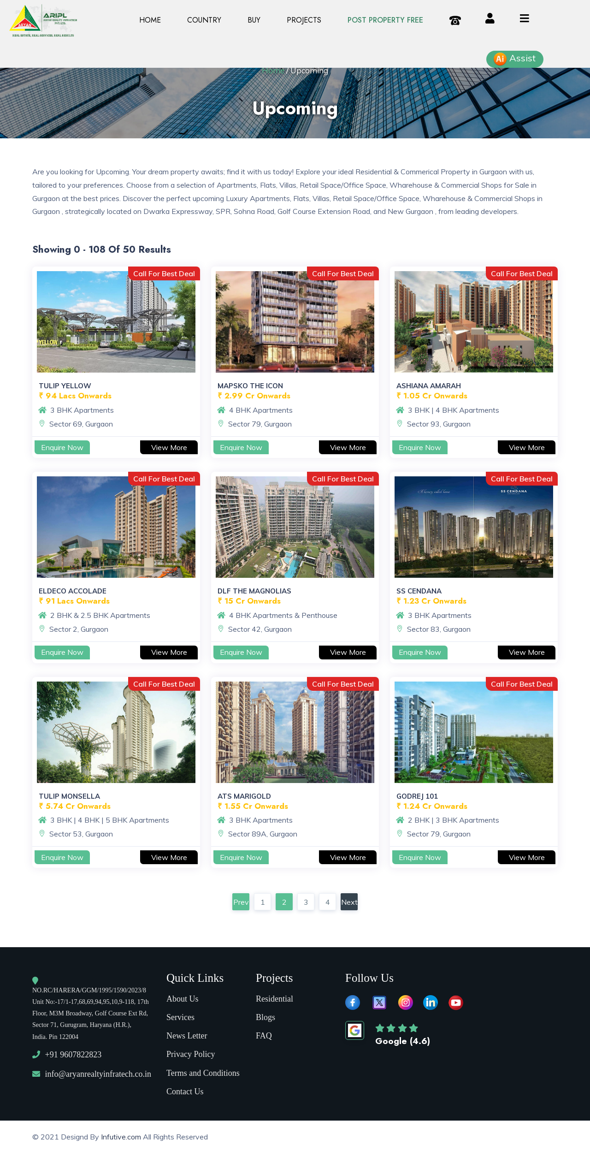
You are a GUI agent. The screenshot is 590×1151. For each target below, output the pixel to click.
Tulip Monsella (69, 796)
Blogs (265, 1015)
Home (150, 20)
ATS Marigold (244, 796)
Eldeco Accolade (72, 591)
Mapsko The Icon (250, 385)
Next (349, 902)
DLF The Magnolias (254, 591)
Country (204, 20)
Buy (254, 20)
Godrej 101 (417, 796)
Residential (274, 997)
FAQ (264, 1033)
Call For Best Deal (164, 273)
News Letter (186, 1033)
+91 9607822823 (73, 1052)
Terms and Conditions (203, 1071)
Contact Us (185, 1089)
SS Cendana (419, 591)
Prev (241, 902)
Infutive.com (122, 1134)
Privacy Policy (190, 1052)
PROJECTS (304, 20)
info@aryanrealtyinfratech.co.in (98, 1072)
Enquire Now (62, 447)
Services (180, 1015)
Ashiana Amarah (428, 385)
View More (169, 447)
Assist (514, 59)
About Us (182, 997)
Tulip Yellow (65, 385)
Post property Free (385, 20)
